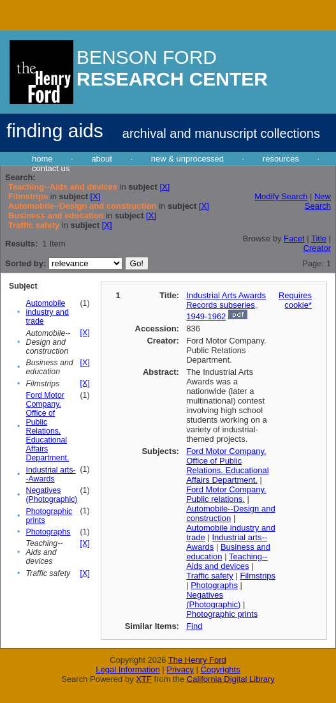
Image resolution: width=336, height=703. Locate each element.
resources (281, 158)
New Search (318, 201)
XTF (144, 679)
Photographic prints (222, 614)
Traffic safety (209, 575)
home (42, 158)
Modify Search (280, 196)
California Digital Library (231, 679)
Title (318, 238)
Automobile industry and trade (47, 312)
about (101, 158)
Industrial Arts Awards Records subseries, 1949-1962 (226, 306)
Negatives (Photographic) (52, 495)
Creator (317, 248)
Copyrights (220, 669)
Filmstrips (257, 575)
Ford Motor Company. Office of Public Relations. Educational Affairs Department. (47, 426)
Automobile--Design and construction (230, 513)
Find (194, 626)
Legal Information (127, 669)
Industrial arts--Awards (51, 474)
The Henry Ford (197, 660)
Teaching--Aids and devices (226, 561)
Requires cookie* (295, 300)
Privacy (180, 669)
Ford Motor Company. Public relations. (226, 494)
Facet (294, 238)
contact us (50, 168)
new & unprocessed (187, 158)
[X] (164, 187)
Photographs (48, 531)
